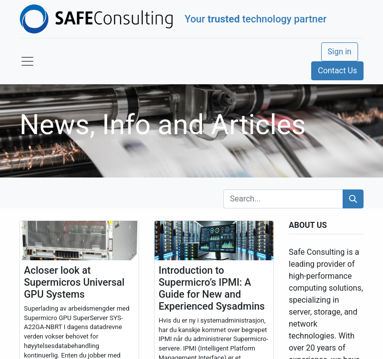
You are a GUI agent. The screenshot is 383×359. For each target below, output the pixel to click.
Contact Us (337, 70)
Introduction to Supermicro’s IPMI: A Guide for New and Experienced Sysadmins (212, 288)
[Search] (353, 198)
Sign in (340, 51)
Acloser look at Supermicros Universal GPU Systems (74, 282)
